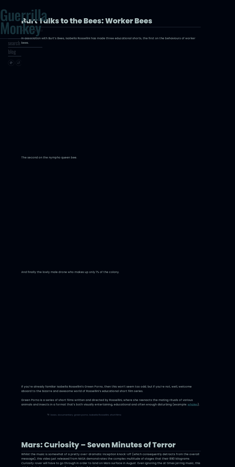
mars (147, 436)
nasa (154, 436)
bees (130, 295)
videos (170, 436)
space (161, 436)
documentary (142, 295)
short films (141, 299)
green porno (158, 295)
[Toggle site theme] (24, 75)
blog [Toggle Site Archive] (25, 64)
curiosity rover (135, 436)
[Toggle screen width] (32, 75)
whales (131, 285)
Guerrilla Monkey (39, 26)
